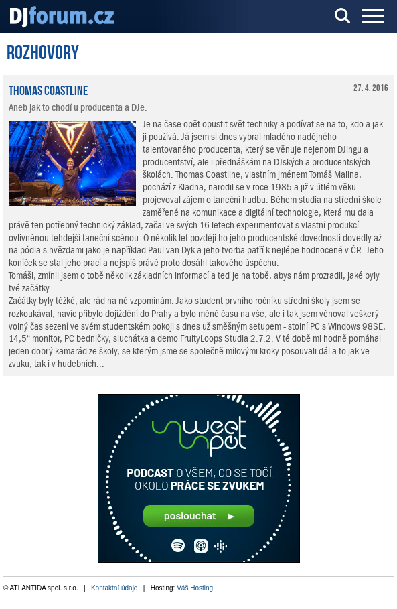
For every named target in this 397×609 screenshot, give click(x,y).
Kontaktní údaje (114, 588)
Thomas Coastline (48, 89)
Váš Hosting (195, 588)
